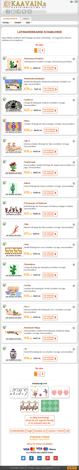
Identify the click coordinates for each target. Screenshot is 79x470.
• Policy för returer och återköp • (39, 443)
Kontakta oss (40, 430)
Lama (26, 244)
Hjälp (28, 22)
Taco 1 (27, 307)
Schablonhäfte (10, 18)
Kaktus (27, 183)
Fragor (29, 430)
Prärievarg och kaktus (33, 59)
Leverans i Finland (56, 430)
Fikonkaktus (29, 264)
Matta (26, 121)
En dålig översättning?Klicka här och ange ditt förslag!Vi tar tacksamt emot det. (39, 420)
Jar (25, 349)
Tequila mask (29, 162)
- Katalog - (5, 22)
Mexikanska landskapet (34, 79)
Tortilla (27, 285)
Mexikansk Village (32, 328)
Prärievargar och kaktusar (35, 203)
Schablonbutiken (17, 430)
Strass (26, 18)
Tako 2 (27, 141)
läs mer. (57, 468)
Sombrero (28, 100)
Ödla (26, 224)
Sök (67, 430)
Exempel (18, 22)
